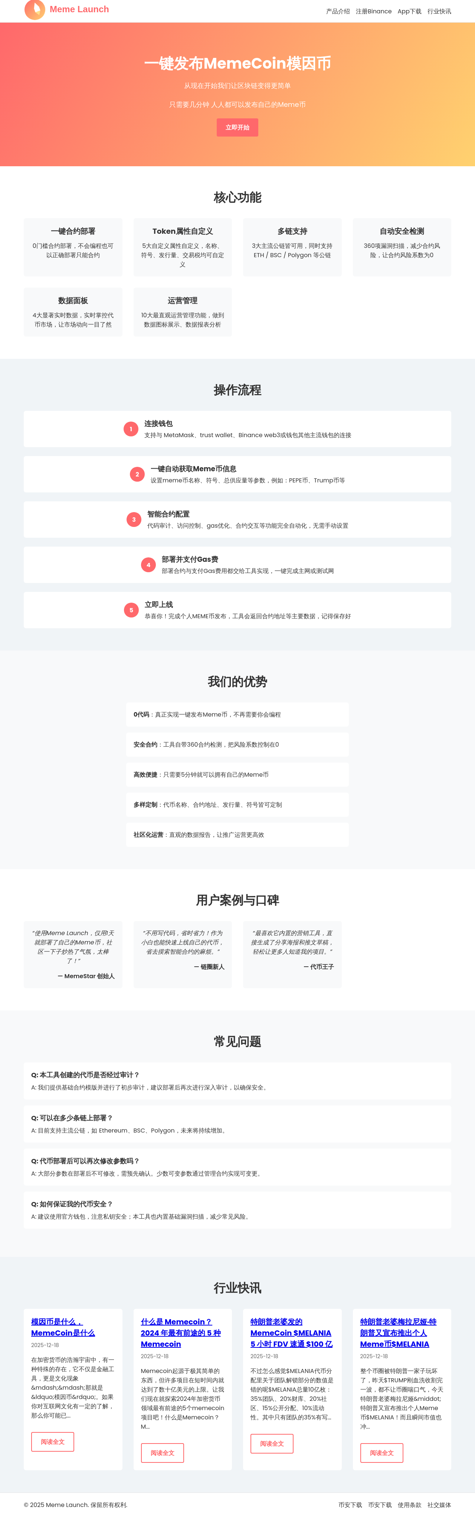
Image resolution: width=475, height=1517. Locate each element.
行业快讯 (439, 11)
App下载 (410, 11)
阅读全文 (53, 1442)
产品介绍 (338, 11)
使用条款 (410, 1505)
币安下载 (350, 1505)
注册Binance (374, 11)
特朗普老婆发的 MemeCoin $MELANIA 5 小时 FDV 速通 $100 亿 (291, 1333)
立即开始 (237, 127)
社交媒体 (439, 1505)
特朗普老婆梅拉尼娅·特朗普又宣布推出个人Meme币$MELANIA (398, 1333)
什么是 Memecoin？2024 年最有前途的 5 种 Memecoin (181, 1333)
